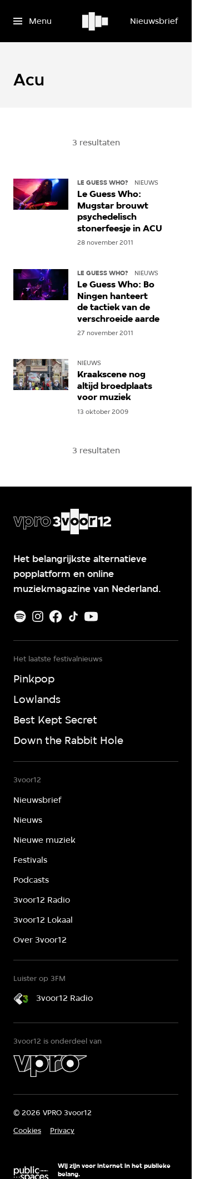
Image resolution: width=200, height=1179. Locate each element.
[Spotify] (20, 616)
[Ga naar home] (96, 21)
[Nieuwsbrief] (153, 21)
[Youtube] (91, 616)
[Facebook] (55, 616)
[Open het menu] (32, 21)
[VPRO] (50, 1066)
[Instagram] (37, 616)
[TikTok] (73, 616)
